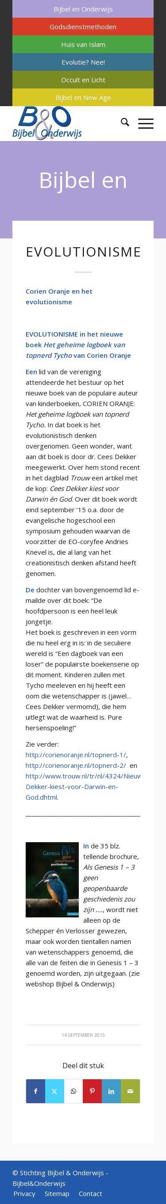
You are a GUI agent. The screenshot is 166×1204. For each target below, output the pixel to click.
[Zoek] (120, 123)
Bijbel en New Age (83, 97)
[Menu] (141, 123)
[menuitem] (83, 9)
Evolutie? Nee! (83, 62)
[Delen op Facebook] (35, 1091)
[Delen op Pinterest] (92, 1091)
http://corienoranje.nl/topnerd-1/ (76, 754)
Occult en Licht (83, 79)
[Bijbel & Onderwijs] (68, 123)
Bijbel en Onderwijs (83, 8)
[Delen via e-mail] (130, 1091)
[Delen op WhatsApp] (73, 1091)
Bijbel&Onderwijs (39, 1183)
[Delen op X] (54, 1091)
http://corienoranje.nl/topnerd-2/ (76, 765)
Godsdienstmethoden (83, 26)
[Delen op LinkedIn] (111, 1091)
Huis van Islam (83, 44)
